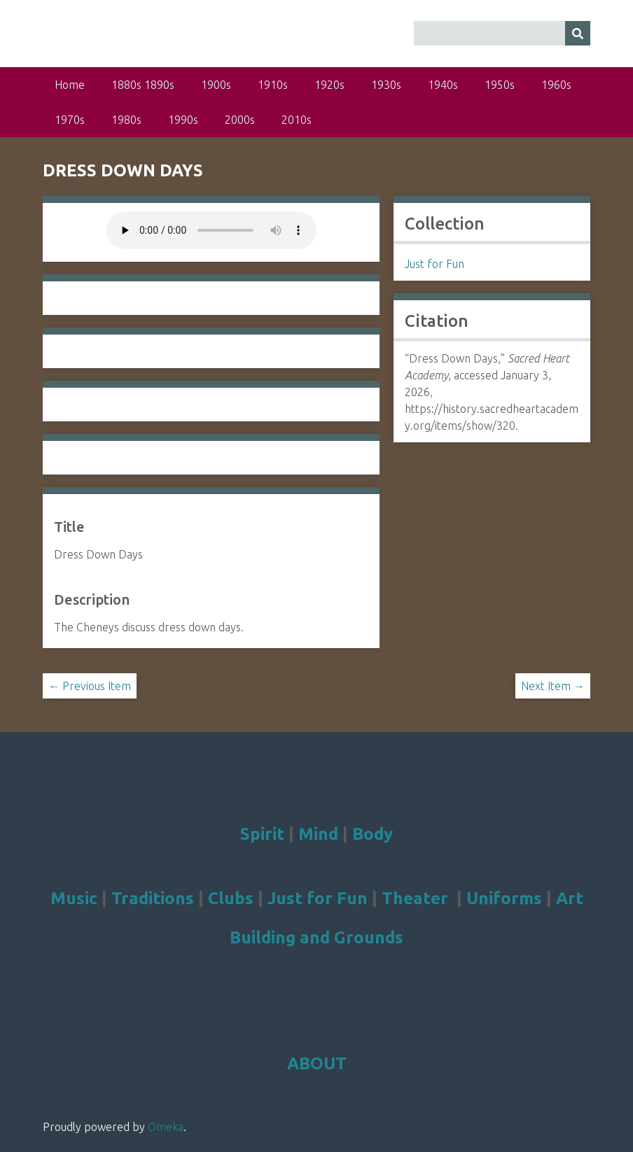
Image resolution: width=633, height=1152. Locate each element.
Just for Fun (434, 264)
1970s (70, 119)
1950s (500, 84)
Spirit (262, 833)
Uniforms (504, 898)
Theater (415, 898)
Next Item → (553, 686)
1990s (183, 119)
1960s (556, 84)
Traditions (152, 898)
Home (70, 84)
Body (372, 833)
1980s (126, 119)
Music (73, 898)
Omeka (165, 1127)
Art (569, 898)
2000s (240, 119)
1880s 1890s (142, 84)
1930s (386, 84)
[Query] (502, 33)
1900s (216, 84)
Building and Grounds (316, 937)
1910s (273, 84)
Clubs (230, 898)
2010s (296, 119)
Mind (318, 833)
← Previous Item (89, 686)
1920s (329, 84)
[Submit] (577, 33)
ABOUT (317, 1063)
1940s (443, 84)
